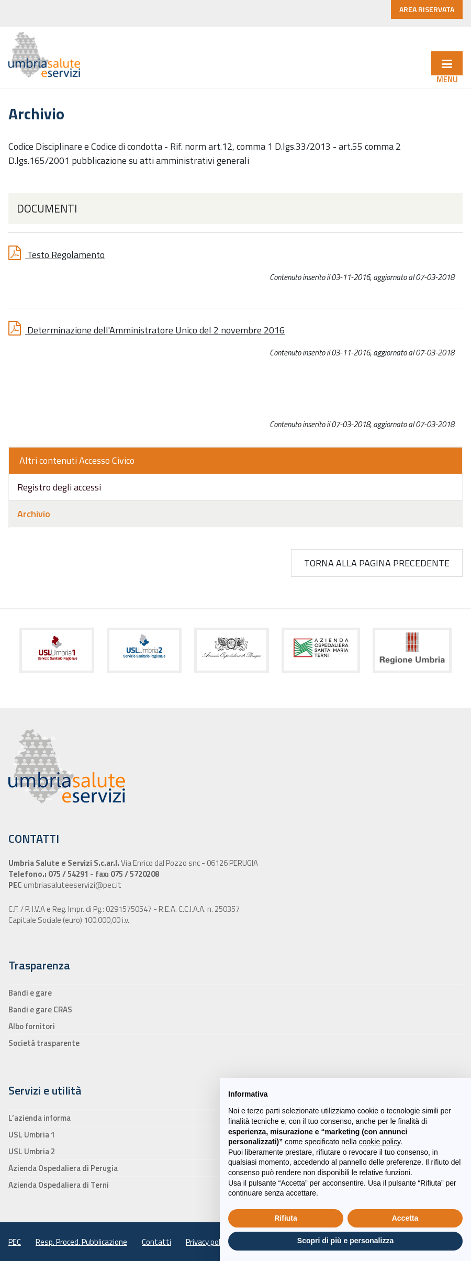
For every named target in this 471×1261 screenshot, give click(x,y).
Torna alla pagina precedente (377, 563)
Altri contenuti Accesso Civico (76, 460)
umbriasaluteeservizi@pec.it (71, 885)
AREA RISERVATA (426, 9)
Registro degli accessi (59, 487)
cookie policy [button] (379, 1141)
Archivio (33, 514)
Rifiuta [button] (285, 1218)
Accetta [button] (405, 1218)
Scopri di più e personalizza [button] (345, 1240)
